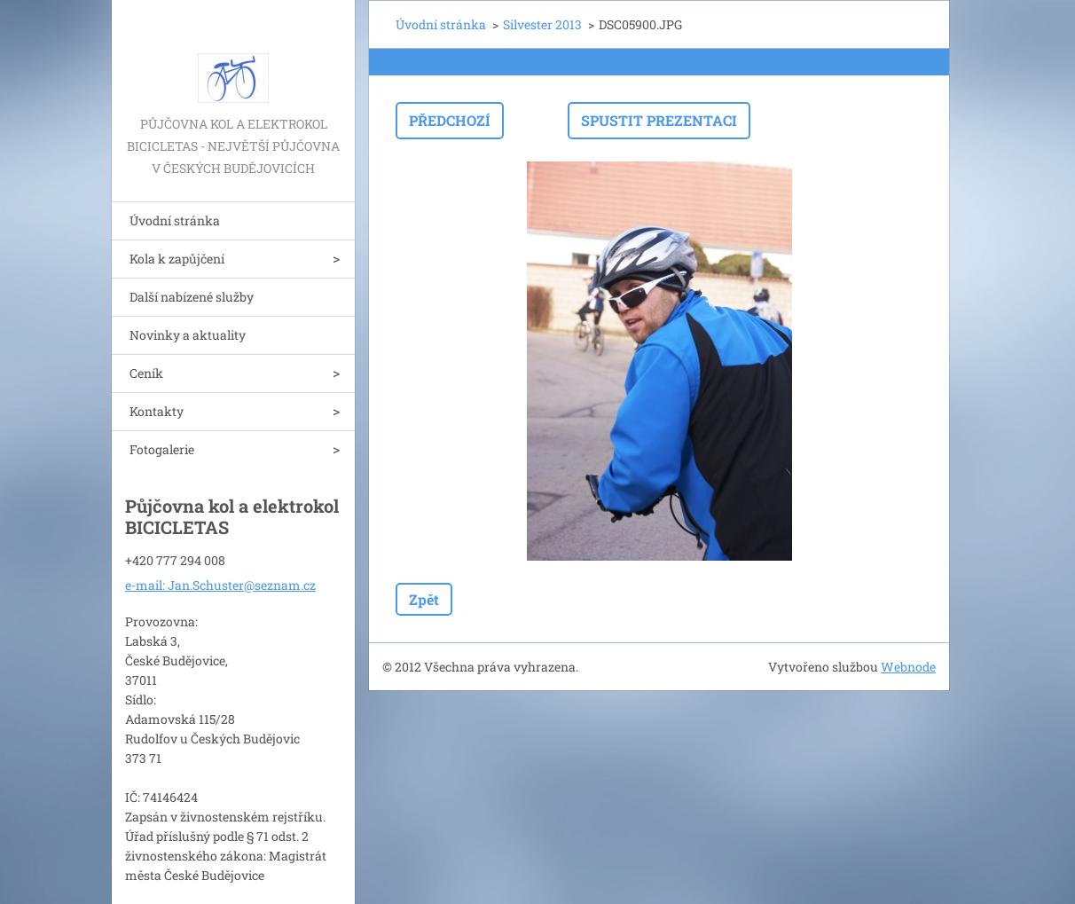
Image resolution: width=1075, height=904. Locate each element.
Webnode (908, 666)
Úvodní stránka (174, 220)
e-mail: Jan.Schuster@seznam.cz (220, 585)
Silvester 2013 (542, 24)
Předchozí (449, 120)
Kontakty (156, 411)
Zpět (424, 599)
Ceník (146, 373)
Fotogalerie (161, 449)
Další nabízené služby (191, 296)
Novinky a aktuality (187, 334)
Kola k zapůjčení (176, 258)
